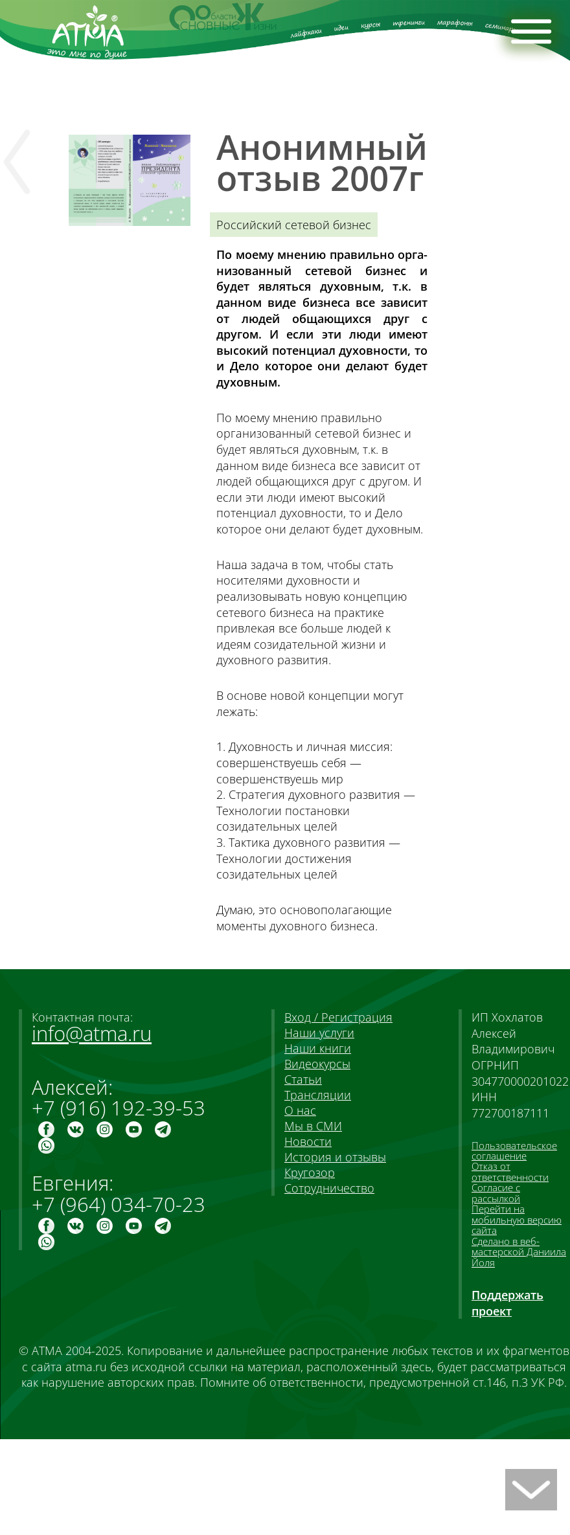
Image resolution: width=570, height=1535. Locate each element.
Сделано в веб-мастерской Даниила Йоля (519, 1252)
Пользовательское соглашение (514, 1150)
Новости (308, 1141)
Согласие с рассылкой (496, 1192)
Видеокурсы (317, 1063)
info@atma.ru (92, 1033)
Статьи (303, 1079)
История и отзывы (335, 1157)
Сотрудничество (329, 1188)
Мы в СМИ (313, 1126)
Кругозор (309, 1172)
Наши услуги (319, 1032)
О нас (300, 1110)
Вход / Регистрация (338, 1017)
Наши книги (317, 1048)
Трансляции (317, 1095)
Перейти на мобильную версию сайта (517, 1219)
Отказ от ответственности (510, 1171)
